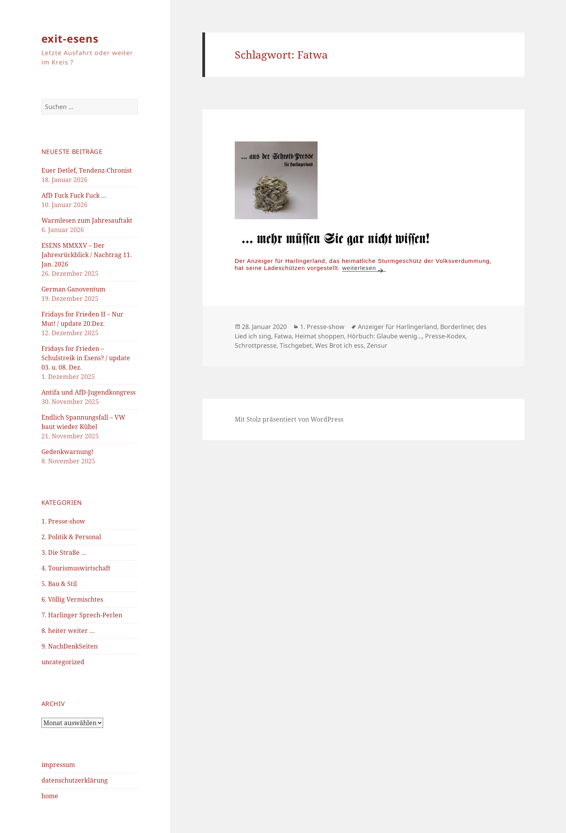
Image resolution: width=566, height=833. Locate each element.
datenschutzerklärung (74, 780)
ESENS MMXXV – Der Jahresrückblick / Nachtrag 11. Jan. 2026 (86, 254)
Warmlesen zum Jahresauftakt (86, 220)
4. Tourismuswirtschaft (76, 568)
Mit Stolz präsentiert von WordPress (289, 419)
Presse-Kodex (445, 336)
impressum (58, 764)
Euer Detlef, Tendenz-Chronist (86, 170)
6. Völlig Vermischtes (72, 599)
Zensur (377, 345)
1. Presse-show (63, 521)
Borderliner (456, 326)
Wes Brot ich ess (339, 345)
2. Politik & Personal (71, 537)
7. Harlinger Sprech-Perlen (81, 615)
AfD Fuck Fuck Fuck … (74, 195)
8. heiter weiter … (68, 630)
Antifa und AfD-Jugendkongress (88, 392)
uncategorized (62, 662)
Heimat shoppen (319, 336)
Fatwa (283, 336)
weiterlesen (364, 268)
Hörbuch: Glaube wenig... (384, 336)
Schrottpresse (256, 345)
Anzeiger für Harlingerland (397, 326)
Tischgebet (296, 345)
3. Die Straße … (64, 552)
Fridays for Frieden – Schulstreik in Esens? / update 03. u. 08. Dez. (85, 358)
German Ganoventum (73, 289)
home (49, 796)
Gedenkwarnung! (67, 451)
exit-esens (69, 38)
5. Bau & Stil (59, 583)
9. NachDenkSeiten (69, 646)
